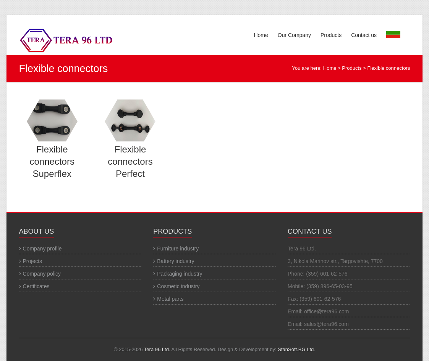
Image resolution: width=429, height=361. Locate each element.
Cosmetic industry (178, 286)
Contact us (364, 35)
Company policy (42, 274)
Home (261, 35)
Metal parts (170, 299)
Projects (32, 261)
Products (331, 35)
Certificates (36, 286)
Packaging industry (179, 274)
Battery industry (175, 261)
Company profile (42, 248)
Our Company (294, 35)
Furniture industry (178, 248)
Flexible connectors (388, 68)
